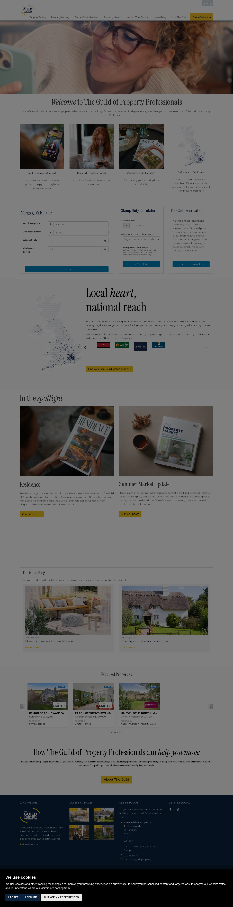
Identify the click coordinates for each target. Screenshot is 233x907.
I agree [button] (13, 897)
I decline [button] (31, 897)
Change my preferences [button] (61, 897)
